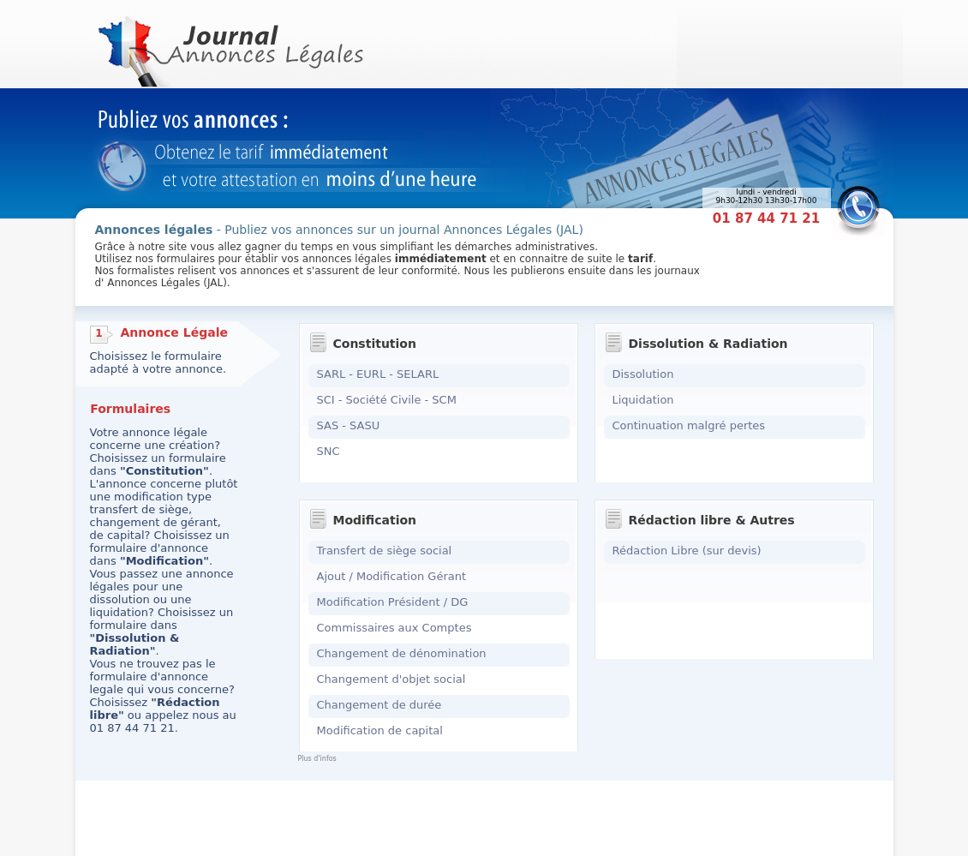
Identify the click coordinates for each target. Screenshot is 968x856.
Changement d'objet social (391, 679)
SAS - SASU (348, 425)
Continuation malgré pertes (689, 425)
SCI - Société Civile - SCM (387, 399)
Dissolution (643, 374)
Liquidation (643, 399)
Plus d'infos (317, 759)
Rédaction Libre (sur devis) (687, 550)
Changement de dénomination (402, 653)
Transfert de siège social (384, 550)
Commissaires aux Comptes (394, 627)
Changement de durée (379, 704)
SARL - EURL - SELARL (378, 374)
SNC (328, 451)
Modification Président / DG (393, 602)
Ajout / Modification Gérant (392, 576)
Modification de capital (380, 730)
